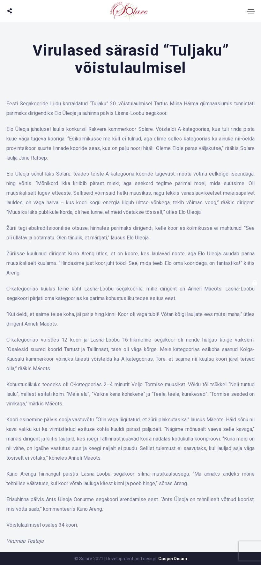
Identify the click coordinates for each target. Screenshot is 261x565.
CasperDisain (172, 558)
